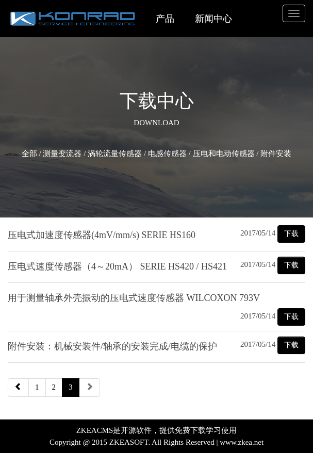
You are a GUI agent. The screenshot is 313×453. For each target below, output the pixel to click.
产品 (165, 18)
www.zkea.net (241, 442)
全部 (29, 153)
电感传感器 (167, 153)
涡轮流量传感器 (115, 153)
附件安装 (275, 153)
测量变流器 (62, 153)
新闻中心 (213, 18)
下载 (291, 234)
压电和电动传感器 (224, 153)
